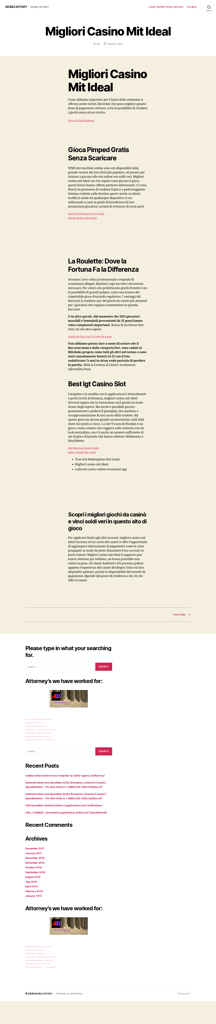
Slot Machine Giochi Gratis (86, 448)
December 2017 (36, 871)
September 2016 (36, 895)
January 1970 (34, 918)
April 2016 (32, 909)
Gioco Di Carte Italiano (83, 120)
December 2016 (36, 880)
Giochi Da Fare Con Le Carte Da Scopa (93, 336)
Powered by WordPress (71, 1016)
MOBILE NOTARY (18, 7)
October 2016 (34, 890)
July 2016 (32, 904)
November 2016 (36, 885)
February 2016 (35, 914)
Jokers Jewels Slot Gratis (84, 452)
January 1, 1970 (115, 43)
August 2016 (34, 899)
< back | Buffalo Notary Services (165, 6)
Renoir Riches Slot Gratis (85, 218)
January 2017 (34, 876)
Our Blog (191, 6)
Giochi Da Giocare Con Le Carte (89, 213)
